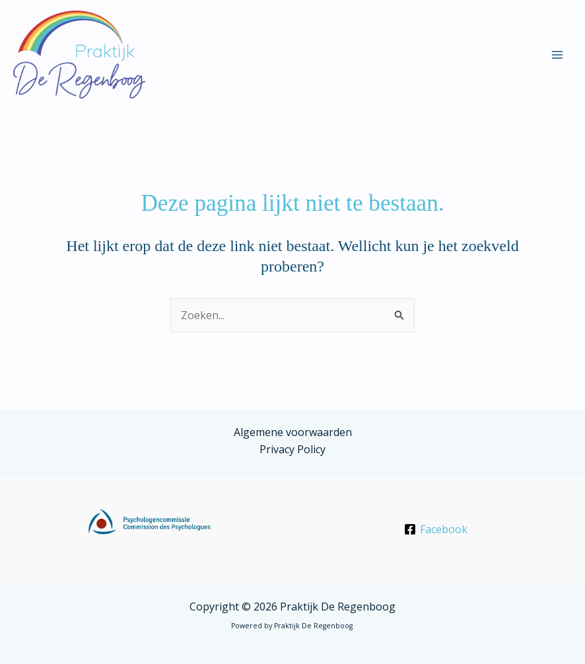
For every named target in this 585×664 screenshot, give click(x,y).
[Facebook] (435, 529)
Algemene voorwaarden (293, 432)
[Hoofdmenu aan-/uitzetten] (557, 54)
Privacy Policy (292, 449)
